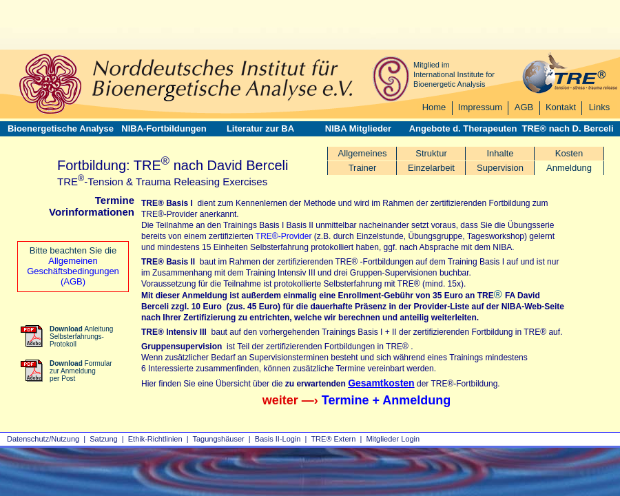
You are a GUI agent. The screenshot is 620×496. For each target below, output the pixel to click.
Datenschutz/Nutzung (43, 439)
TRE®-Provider (284, 236)
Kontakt (561, 107)
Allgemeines (362, 153)
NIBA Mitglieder (358, 128)
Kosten (569, 153)
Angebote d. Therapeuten (463, 128)
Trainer (363, 168)
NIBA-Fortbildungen (163, 128)
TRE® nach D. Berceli (567, 128)
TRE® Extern (333, 439)
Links (599, 107)
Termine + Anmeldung (386, 400)
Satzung (103, 439)
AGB (524, 107)
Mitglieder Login (393, 439)
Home (434, 107)
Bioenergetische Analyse (61, 128)
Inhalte (499, 153)
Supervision (500, 168)
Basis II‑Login (278, 439)
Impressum (480, 107)
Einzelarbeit (431, 168)
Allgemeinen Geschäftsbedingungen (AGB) (73, 271)
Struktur (431, 153)
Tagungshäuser (219, 439)
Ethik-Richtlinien (155, 439)
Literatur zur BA (260, 128)
